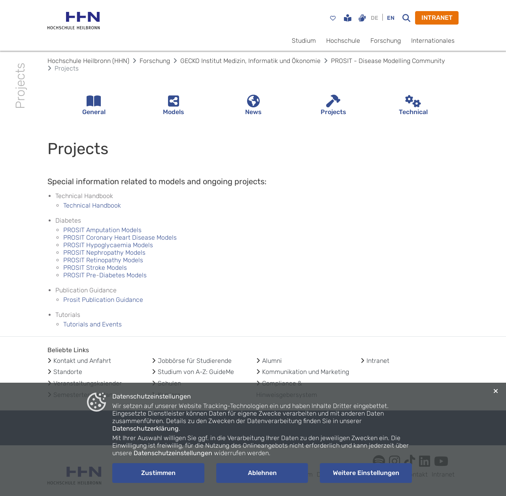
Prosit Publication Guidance (103, 299)
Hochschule (343, 40)
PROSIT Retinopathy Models (103, 260)
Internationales (433, 40)
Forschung (385, 40)
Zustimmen (158, 473)
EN (391, 18)
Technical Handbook (92, 205)
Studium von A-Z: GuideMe (196, 372)
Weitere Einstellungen (366, 473)
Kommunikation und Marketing (305, 372)
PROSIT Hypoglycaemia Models (108, 245)
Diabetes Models (123, 275)
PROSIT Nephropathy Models (104, 252)
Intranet (377, 360)
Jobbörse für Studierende (195, 360)
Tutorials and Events (92, 324)
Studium (304, 40)
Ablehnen (262, 473)
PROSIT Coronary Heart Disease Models (120, 237)
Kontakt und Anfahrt (82, 360)
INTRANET (437, 17)
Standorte (67, 372)
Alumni (272, 360)
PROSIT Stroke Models (95, 267)
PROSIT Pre (79, 275)
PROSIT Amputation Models (102, 230)
